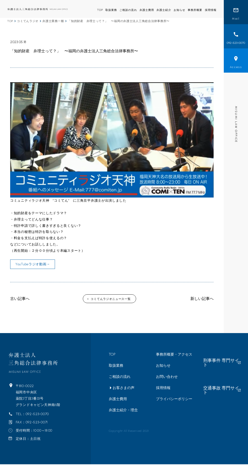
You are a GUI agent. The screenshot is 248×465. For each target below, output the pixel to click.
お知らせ (179, 10)
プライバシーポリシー (174, 399)
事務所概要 (195, 10)
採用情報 (211, 10)
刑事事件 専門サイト (220, 355)
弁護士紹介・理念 (123, 411)
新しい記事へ (202, 299)
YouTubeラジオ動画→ (32, 265)
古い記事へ (20, 299)
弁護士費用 (147, 10)
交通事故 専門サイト (220, 366)
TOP (100, 10)
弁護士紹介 (163, 10)
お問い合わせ (167, 377)
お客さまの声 (123, 388)
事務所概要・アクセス (174, 355)
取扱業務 (111, 10)
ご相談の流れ (128, 10)
